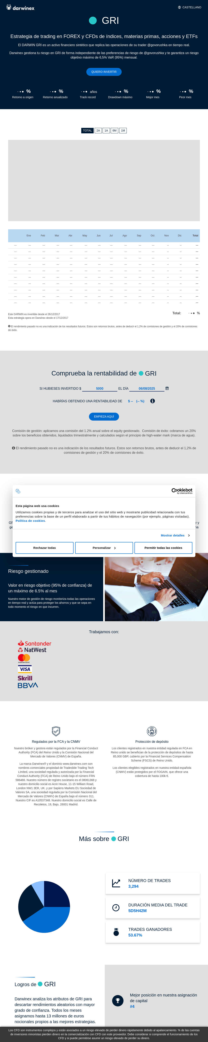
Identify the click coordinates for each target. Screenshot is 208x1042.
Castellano (189, 7)
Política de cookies (30, 520)
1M (123, 130)
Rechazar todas (44, 547)
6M (114, 130)
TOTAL (87, 130)
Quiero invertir (104, 71)
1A (106, 130)
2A (98, 130)
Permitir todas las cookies (163, 547)
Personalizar (104, 547)
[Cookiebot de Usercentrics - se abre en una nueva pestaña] (174, 491)
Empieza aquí (104, 416)
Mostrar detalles (173, 535)
